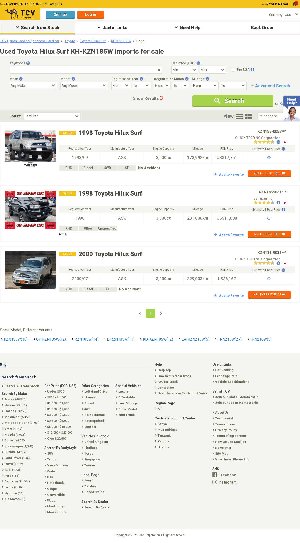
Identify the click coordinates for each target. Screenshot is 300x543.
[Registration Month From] (162, 85)
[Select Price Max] (213, 70)
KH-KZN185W (121, 41)
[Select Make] (33, 85)
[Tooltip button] (28, 63)
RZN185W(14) (86, 339)
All (159, 408)
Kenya (161, 424)
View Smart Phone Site (231, 459)
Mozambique (167, 429)
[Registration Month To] (180, 85)
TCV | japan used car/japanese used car (29, 41)
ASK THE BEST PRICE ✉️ (269, 173)
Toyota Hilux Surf (93, 41)
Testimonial (223, 418)
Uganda (162, 447)
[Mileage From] (205, 85)
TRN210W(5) (260, 339)
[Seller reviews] (267, 142)
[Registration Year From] (120, 85)
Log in (90, 14)
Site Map (221, 453)
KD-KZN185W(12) (158, 339)
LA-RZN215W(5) (195, 339)
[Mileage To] (233, 85)
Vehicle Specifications (231, 381)
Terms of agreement (230, 436)
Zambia (162, 441)
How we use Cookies (230, 442)
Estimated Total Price (268, 149)
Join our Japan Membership (236, 402)
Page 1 (141, 41)
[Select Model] (84, 85)
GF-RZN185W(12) (51, 339)
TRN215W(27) (229, 339)
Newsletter (223, 448)
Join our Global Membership (236, 397)
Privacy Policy (225, 430)
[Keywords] (86, 70)
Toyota (70, 41)
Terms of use (224, 424)
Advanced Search (272, 85)
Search (229, 100)
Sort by (15, 116)
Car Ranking (224, 370)
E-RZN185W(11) (120, 339)
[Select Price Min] (184, 70)
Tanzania (164, 435)
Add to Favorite (229, 174)
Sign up (60, 14)
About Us (221, 412)
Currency (276, 15)
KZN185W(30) (16, 339)
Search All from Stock (21, 386)
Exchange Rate (225, 376)
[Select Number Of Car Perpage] (274, 116)
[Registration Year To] (141, 85)
